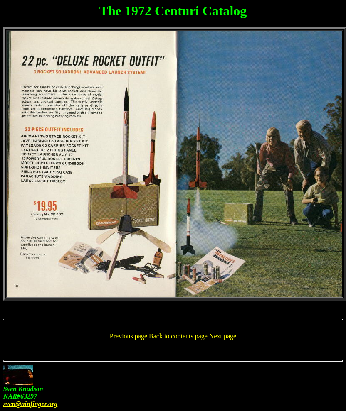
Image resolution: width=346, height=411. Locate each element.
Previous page (128, 336)
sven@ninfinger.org (30, 403)
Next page (222, 336)
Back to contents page (178, 336)
